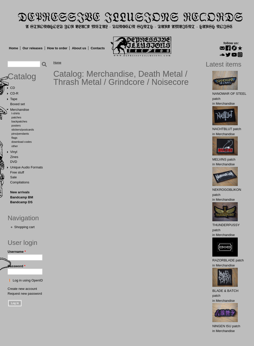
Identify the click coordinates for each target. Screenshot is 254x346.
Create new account (22, 289)
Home (13, 48)
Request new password (25, 293)
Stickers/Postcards (22, 129)
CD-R (14, 93)
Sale (13, 177)
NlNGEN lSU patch (226, 326)
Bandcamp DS (21, 202)
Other (14, 146)
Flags (14, 137)
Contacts (98, 48)
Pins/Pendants (20, 133)
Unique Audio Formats (26, 167)
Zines (14, 157)
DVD (13, 162)
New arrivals (20, 192)
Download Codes (21, 141)
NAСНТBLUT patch (226, 129)
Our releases (33, 48)
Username (17, 252)
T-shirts (15, 113)
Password (16, 266)
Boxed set (17, 104)
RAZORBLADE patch (228, 260)
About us (79, 48)
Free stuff (17, 172)
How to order (57, 48)
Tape (13, 99)
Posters (16, 125)
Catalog (22, 76)
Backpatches (19, 121)
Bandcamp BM (21, 197)
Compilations (19, 182)
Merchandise (19, 110)
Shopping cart (24, 227)
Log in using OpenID (28, 280)
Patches (16, 117)
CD (12, 88)
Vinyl (13, 152)
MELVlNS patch (223, 159)
